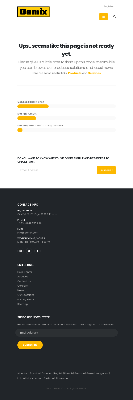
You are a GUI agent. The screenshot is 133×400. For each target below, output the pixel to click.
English (58, 373)
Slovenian (62, 378)
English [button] (106, 6)
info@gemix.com (27, 232)
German (79, 373)
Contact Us (24, 281)
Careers (22, 285)
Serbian (49, 378)
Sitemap (22, 304)
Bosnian (35, 373)
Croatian (47, 373)
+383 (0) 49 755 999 (29, 223)
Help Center (24, 272)
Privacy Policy (25, 299)
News (20, 290)
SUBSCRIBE (30, 345)
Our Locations (25, 295)
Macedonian (34, 378)
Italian (21, 378)
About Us (22, 276)
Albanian (22, 373)
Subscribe (107, 170)
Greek (90, 373)
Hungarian (102, 373)
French (68, 373)
